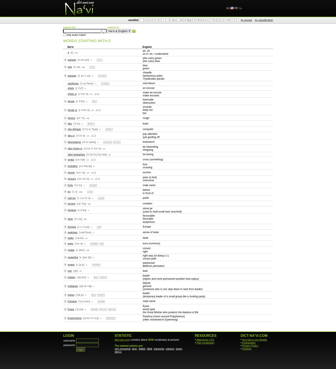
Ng (189, 20)
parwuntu (159, 348)
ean (70, 66)
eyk (70, 270)
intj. (76, 53)
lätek (149, 348)
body (91, 124)
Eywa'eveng (74, 318)
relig (111, 309)
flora (102, 76)
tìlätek (142, 348)
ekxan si (72, 110)
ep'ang (71, 203)
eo (69, 191)
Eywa (71, 309)
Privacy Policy (250, 345)
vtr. (88, 160)
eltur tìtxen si (75, 148)
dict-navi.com (122, 339)
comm (94, 244)
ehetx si (72, 94)
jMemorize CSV (205, 339)
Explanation (249, 342)
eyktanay (73, 286)
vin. (91, 94)
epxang (72, 210)
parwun (170, 348)
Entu (70, 185)
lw (98, 227)
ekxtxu (71, 118)
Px (199, 20)
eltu (70, 123)
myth (117, 142)
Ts (214, 20)
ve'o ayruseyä (122, 348)
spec (109, 129)
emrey (71, 172)
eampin (72, 59)
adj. (83, 67)
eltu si (71, 135)
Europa (72, 226)
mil (94, 101)
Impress (247, 348)
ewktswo (73, 232)
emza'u (72, 178)
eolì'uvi (72, 198)
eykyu (71, 294)
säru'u (118, 351)
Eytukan (72, 301)
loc (90, 192)
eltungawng (74, 142)
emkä (71, 159)
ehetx (71, 88)
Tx (218, 20)
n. (91, 60)
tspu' (134, 348)
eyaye (71, 264)
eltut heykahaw (76, 154)
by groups (246, 20)
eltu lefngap (74, 129)
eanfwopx (73, 83)
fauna (107, 142)
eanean (72, 75)
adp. (81, 192)
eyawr (71, 250)
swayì (179, 348)
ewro (70, 243)
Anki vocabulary (205, 342)
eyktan (71, 277)
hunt (103, 277)
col (99, 60)
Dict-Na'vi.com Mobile (254, 339)
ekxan (71, 101)
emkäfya (72, 166)
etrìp (70, 218)
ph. (109, 154)
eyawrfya (73, 257)
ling (101, 198)
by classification (264, 20)
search (134, 31)
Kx (174, 20)
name (93, 185)
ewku (71, 238)
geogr (110, 318)
